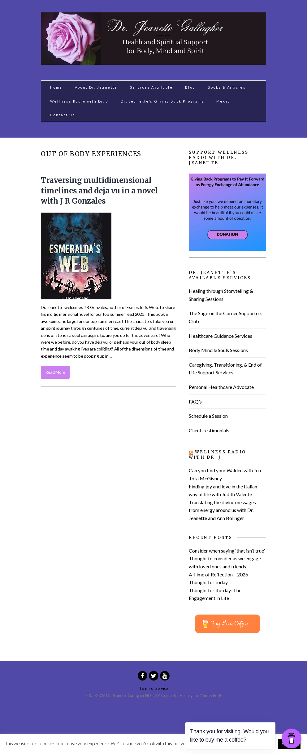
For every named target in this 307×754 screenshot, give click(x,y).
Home (56, 87)
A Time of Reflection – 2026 (218, 574)
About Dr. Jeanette (96, 87)
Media (223, 101)
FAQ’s (195, 401)
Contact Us (62, 115)
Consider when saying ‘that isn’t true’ (227, 550)
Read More (55, 372)
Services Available (151, 87)
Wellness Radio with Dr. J (79, 101)
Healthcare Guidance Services (220, 336)
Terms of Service (153, 688)
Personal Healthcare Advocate (221, 387)
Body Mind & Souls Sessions (218, 350)
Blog (190, 87)
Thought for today (208, 582)
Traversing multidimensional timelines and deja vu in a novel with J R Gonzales (99, 190)
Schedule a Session (208, 416)
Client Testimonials (209, 430)
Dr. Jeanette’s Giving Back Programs (162, 101)
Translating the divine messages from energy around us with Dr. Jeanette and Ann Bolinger (222, 510)
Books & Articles (227, 87)
